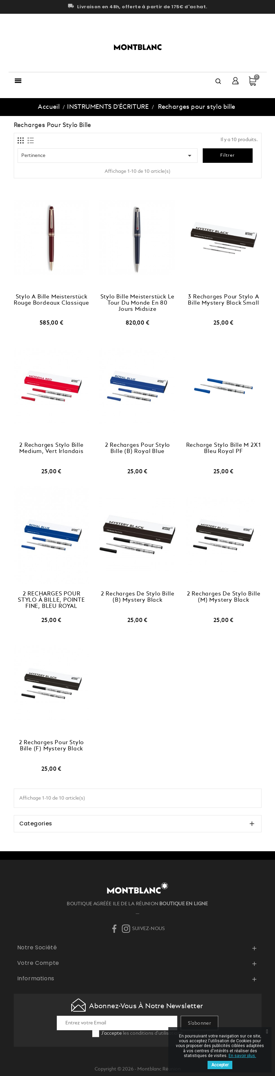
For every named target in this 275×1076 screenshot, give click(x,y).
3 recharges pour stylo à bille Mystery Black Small (223, 300)
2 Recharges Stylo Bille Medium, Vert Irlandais (51, 448)
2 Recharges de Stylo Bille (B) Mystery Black (137, 597)
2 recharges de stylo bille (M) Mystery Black (224, 597)
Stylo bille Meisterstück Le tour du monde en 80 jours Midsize (138, 303)
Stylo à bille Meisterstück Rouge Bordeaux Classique (51, 300)
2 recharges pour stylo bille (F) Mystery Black (51, 746)
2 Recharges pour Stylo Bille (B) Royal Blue (137, 448)
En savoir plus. (242, 1055)
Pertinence (107, 155)
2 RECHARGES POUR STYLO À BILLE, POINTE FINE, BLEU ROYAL (51, 600)
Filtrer (227, 155)
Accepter (220, 1065)
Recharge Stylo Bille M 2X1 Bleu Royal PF (223, 448)
